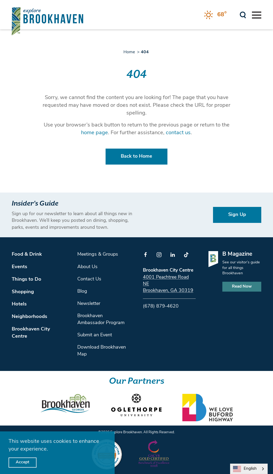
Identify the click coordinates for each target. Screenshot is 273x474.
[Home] (47, 21)
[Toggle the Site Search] (243, 14)
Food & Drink (27, 254)
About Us (87, 266)
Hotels (19, 304)
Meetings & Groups (97, 254)
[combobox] (249, 469)
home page (94, 133)
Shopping (23, 292)
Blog (82, 291)
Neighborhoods (29, 316)
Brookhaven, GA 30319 (168, 290)
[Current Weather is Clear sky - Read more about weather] (215, 14)
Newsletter (88, 303)
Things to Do (26, 279)
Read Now (242, 286)
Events (19, 266)
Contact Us (89, 279)
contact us (178, 133)
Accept (22, 462)
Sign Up (237, 214)
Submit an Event (94, 335)
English (245, 469)
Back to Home (136, 156)
